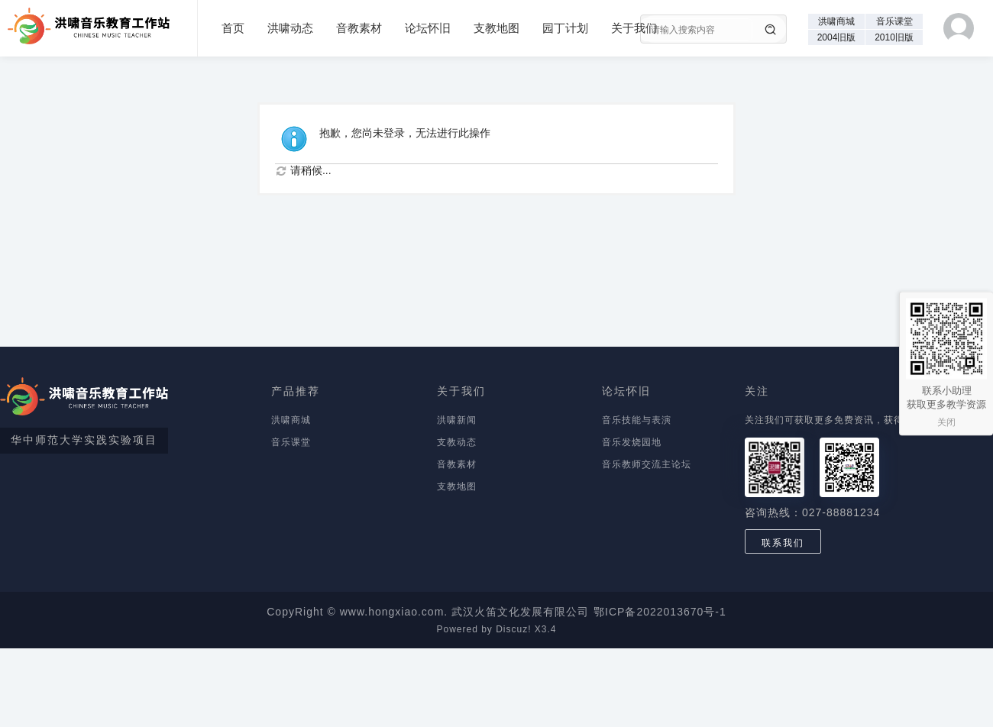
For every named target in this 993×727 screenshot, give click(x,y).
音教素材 (359, 27)
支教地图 (496, 27)
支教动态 (457, 442)
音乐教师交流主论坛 (646, 464)
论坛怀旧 (428, 27)
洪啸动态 (290, 27)
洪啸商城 (836, 21)
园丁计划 (565, 27)
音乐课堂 (894, 21)
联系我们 (783, 543)
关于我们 (634, 27)
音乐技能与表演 (636, 420)
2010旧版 (894, 37)
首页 (233, 27)
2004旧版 (836, 37)
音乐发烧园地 (631, 442)
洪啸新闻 (457, 420)
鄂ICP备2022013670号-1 (660, 612)
